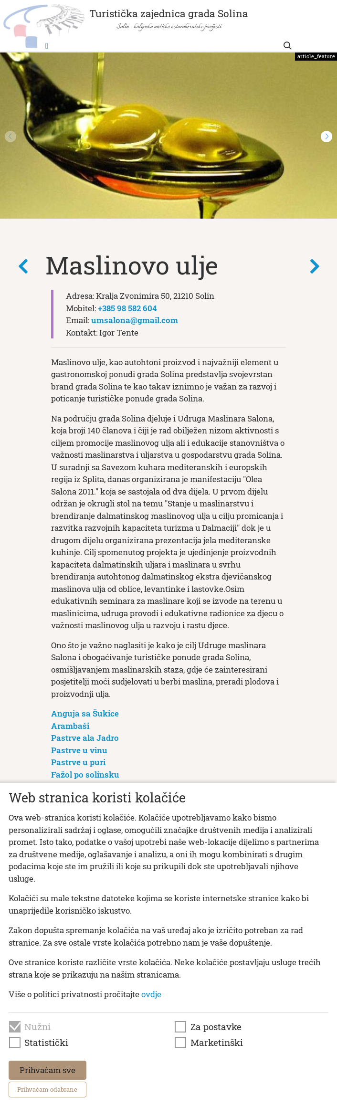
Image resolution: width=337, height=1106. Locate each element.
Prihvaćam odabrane (47, 1089)
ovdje (151, 994)
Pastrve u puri (78, 762)
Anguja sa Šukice (85, 713)
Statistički (46, 1042)
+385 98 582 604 (127, 308)
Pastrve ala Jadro (85, 737)
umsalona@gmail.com (134, 320)
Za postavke (216, 1026)
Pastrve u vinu (79, 750)
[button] (326, 136)
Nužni (37, 1026)
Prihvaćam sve (47, 1069)
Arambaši (70, 725)
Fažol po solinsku (85, 774)
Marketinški (216, 1042)
